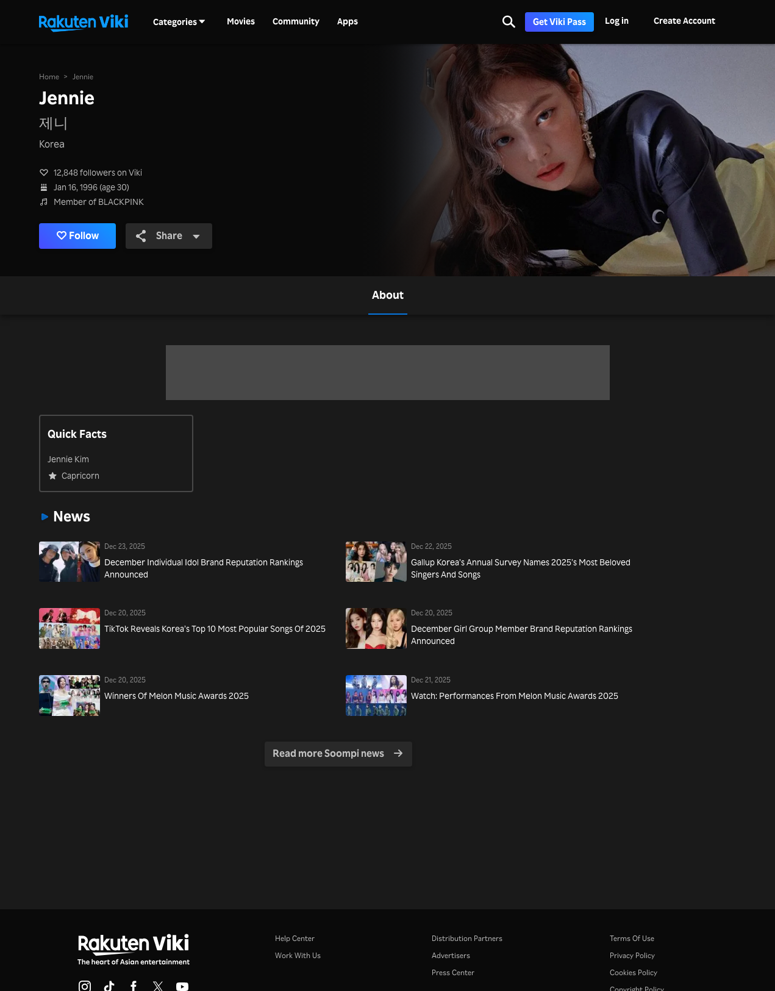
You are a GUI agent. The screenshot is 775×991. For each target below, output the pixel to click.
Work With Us (298, 955)
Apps (347, 21)
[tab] (387, 295)
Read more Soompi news (337, 754)
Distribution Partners (467, 938)
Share (170, 235)
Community (296, 21)
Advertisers (451, 955)
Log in (617, 20)
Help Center (295, 938)
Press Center (453, 972)
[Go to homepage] (83, 22)
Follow (79, 236)
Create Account (684, 20)
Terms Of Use (632, 938)
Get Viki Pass (559, 21)
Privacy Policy (632, 955)
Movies (241, 21)
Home (49, 75)
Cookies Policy (633, 972)
